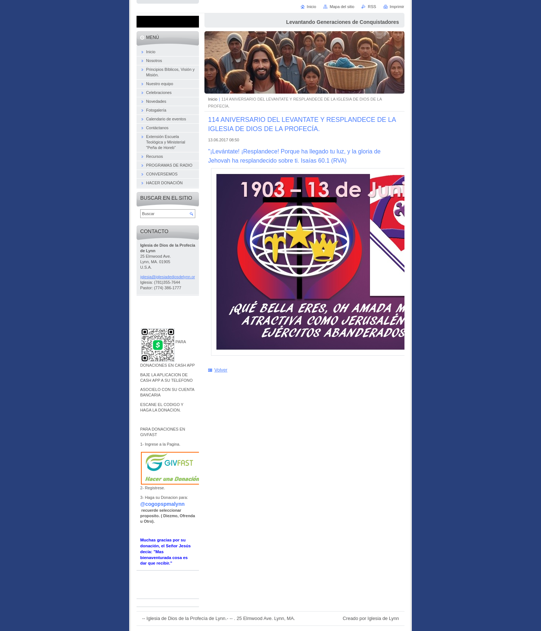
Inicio (212, 99)
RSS (372, 6)
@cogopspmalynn (162, 504)
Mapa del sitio (342, 6)
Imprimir (397, 6)
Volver (221, 370)
